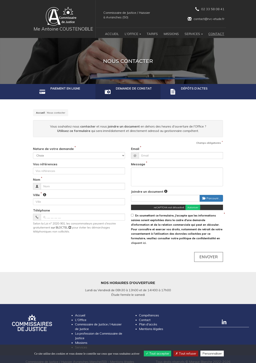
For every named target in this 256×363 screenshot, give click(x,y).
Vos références (45, 159)
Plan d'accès (148, 319)
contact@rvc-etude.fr (206, 19)
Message (138, 159)
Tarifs (152, 34)
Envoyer (208, 251)
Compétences (149, 310)
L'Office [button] (133, 34)
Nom (36, 175)
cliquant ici (138, 237)
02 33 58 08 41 (209, 9)
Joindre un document (147, 186)
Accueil (112, 34)
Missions (171, 34)
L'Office (80, 315)
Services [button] (194, 34)
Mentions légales (151, 324)
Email (135, 144)
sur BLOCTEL (61, 222)
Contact (216, 34)
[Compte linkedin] (224, 317)
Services (81, 342)
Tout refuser (185, 353)
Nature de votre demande (53, 144)
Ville (36, 190)
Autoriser (192, 202)
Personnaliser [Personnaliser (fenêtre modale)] (212, 353)
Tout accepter (157, 353)
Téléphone (41, 205)
